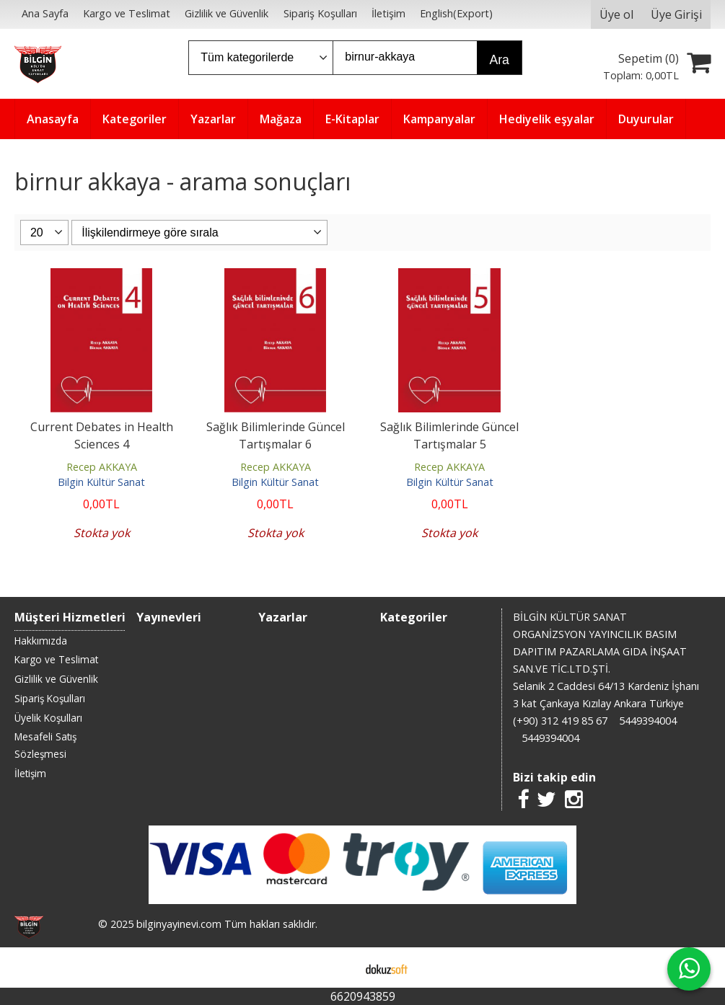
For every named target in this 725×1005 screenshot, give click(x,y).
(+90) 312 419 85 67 (560, 720)
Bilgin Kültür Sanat (101, 482)
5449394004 (648, 720)
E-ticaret (339, 967)
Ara (499, 60)
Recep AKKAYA (101, 467)
